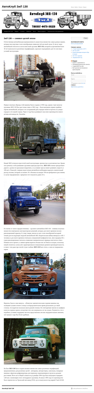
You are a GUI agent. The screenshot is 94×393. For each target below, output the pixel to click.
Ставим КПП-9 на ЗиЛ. (78, 66)
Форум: (74, 61)
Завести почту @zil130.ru (77, 87)
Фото (34, 31)
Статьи (22, 31)
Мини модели (42, 31)
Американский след (77, 57)
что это (83, 83)
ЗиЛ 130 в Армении (77, 55)
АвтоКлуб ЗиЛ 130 (15, 6)
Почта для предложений (77, 43)
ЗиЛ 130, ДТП (76, 50)
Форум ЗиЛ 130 (8, 31)
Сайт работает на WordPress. (80, 388)
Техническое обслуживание (55, 31)
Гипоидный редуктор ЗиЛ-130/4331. (81, 64)
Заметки (28, 31)
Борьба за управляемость (79, 62)
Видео (16, 31)
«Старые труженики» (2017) (79, 49)
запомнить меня (76, 83)
